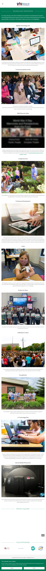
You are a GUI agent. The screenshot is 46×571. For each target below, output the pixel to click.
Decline (11, 568)
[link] (23, 3)
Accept (34, 568)
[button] (4, 4)
